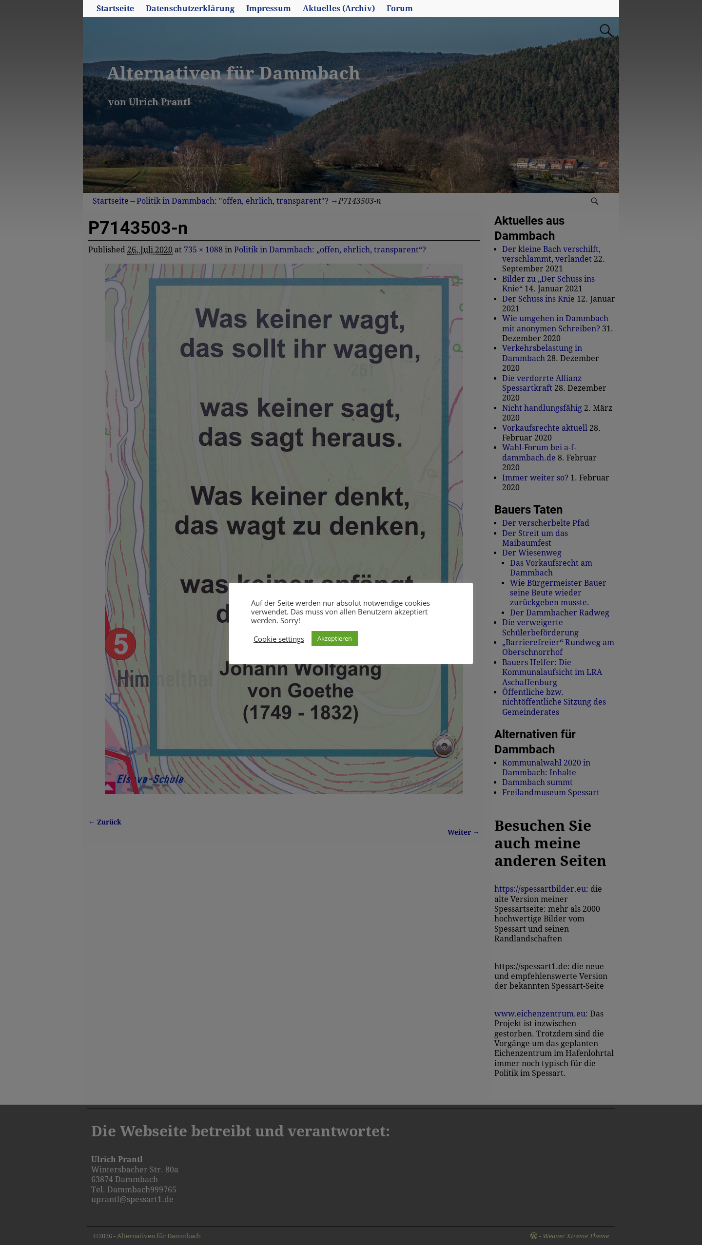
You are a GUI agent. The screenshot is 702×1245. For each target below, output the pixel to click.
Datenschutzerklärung (190, 8)
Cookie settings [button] (279, 638)
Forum (400, 8)
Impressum (268, 8)
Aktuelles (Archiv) (339, 8)
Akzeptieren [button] (334, 638)
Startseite (115, 8)
